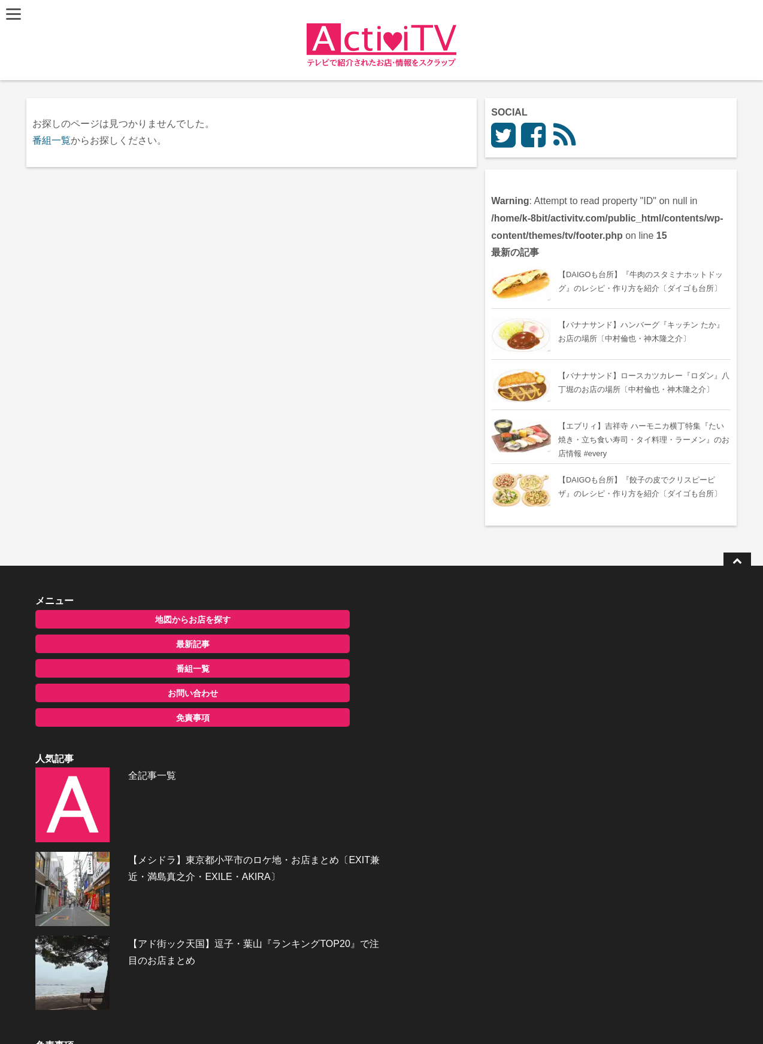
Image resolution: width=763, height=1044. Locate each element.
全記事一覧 (356, 680)
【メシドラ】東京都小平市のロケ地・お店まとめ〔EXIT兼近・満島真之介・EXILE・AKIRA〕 (405, 752)
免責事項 (132, 780)
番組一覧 (53, 140)
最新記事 (132, 706)
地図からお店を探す (131, 682)
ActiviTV (353, 1017)
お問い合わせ (132, 755)
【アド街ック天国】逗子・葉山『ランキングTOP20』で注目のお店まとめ (409, 813)
